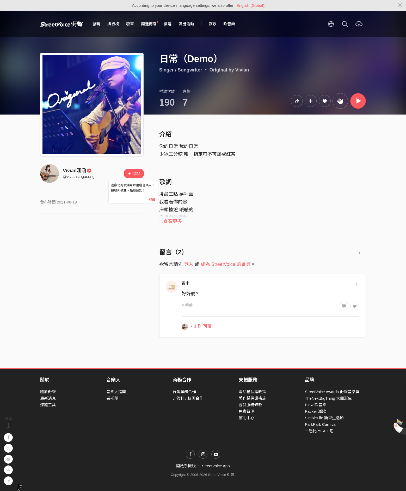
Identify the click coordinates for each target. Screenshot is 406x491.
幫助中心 (246, 418)
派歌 (212, 24)
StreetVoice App (216, 466)
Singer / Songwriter (180, 70)
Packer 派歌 (315, 411)
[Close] (400, 5)
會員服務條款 (250, 405)
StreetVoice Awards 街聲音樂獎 (332, 392)
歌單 (130, 24)
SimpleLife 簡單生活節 (324, 418)
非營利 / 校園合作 (188, 398)
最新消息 (48, 398)
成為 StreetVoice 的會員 (226, 264)
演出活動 (186, 24)
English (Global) (250, 5)
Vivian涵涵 (77, 170)
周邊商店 (149, 23)
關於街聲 (48, 392)
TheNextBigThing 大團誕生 (328, 398)
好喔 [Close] (152, 200)
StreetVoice (61, 24)
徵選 (167, 24)
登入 (188, 264)
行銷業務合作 (184, 392)
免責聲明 (246, 411)
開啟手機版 (186, 466)
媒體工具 (48, 405)
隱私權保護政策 (252, 392)
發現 (96, 24)
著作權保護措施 (252, 398)
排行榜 (113, 24)
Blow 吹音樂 (315, 405)
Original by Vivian (229, 70)
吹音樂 (229, 24)
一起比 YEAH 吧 (319, 431)
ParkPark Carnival (320, 424)
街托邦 (112, 398)
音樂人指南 (116, 392)
